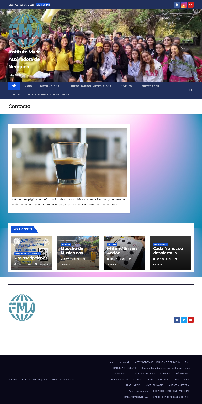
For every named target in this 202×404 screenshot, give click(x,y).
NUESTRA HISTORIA (179, 385)
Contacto (120, 373)
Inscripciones (22, 254)
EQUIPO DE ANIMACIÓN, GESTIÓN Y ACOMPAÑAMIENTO (160, 373)
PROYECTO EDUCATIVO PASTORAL (171, 391)
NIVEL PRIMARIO (154, 385)
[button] (190, 90)
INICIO (28, 86)
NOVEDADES (150, 86)
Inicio (150, 379)
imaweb (41, 264)
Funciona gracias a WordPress (24, 379)
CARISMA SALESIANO (124, 368)
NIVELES (128, 86)
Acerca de (124, 362)
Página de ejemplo (138, 391)
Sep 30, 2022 (164, 259)
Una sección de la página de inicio (171, 397)
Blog (187, 362)
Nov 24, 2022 (71, 259)
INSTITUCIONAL (52, 86)
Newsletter (163, 379)
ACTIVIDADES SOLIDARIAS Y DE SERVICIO (40, 94)
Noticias (35, 254)
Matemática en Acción (122, 250)
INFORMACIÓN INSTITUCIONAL (92, 86)
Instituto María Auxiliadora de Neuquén (24, 59)
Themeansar (68, 379)
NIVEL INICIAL (182, 379)
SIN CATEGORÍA (160, 244)
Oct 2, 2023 (25, 264)
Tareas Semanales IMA (136, 397)
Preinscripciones (30, 258)
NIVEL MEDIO (133, 385)
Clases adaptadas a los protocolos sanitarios (165, 368)
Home (111, 362)
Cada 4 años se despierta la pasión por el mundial (168, 255)
